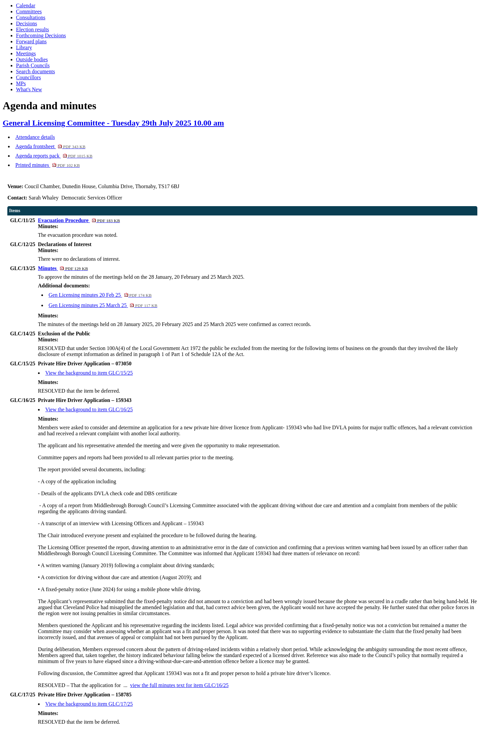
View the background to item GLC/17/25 (89, 704)
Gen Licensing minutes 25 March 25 (103, 305)
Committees (29, 11)
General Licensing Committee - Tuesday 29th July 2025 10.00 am (113, 123)
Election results (32, 29)
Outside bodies (32, 59)
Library (24, 47)
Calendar (25, 5)
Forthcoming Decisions (41, 35)
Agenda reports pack (53, 156)
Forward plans (31, 41)
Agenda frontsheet (50, 146)
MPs (21, 83)
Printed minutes (47, 165)
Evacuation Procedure (79, 220)
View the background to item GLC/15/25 (89, 373)
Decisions (26, 23)
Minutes (63, 268)
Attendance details (35, 137)
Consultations (30, 17)
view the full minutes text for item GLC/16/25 (179, 685)
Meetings (26, 53)
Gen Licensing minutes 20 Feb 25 (100, 295)
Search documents (35, 71)
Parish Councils (33, 65)
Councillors (28, 77)
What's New (29, 89)
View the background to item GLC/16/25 (89, 409)
